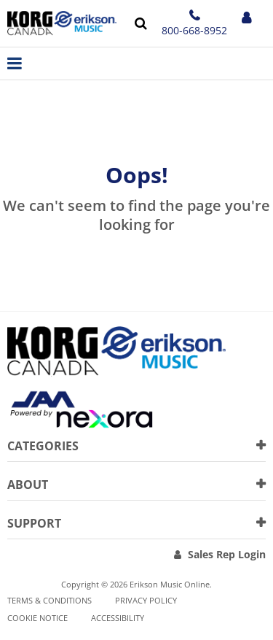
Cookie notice (37, 617)
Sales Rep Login (227, 554)
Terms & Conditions (49, 600)
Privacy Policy (146, 600)
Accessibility (117, 617)
